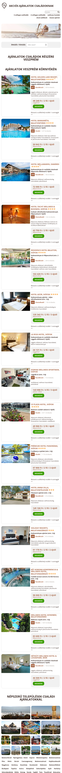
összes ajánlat (54, 18)
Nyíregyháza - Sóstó (20, 758)
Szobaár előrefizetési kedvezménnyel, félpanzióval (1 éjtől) (44, 213)
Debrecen (43, 765)
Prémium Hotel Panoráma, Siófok (44, 447)
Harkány (57, 769)
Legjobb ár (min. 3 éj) (38, 375)
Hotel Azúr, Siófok (44, 294)
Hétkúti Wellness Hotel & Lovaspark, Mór (44, 657)
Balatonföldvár (54, 765)
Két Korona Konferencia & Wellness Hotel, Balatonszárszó (44, 571)
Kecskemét (34, 765)
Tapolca (14, 769)
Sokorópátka (41, 769)
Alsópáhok (30, 769)
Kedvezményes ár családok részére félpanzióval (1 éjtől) (43, 127)
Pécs (3, 761)
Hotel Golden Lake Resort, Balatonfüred (44, 78)
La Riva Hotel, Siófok (41, 334)
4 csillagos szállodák (38, 15)
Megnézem (38, 106)
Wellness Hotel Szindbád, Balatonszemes (44, 616)
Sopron (32, 758)
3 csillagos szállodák (21, 15)
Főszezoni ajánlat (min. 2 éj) (41, 493)
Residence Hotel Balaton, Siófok (44, 251)
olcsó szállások (41, 18)
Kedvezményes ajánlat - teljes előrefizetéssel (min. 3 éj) (42, 298)
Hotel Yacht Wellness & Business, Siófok (43, 207)
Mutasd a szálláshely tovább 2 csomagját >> (45, 243)
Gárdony (14, 765)
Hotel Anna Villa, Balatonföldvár (42, 488)
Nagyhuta (5, 765)
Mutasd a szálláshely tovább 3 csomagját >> (45, 608)
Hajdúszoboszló (54, 761)
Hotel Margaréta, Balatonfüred (42, 121)
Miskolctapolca (41, 758)
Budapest (5, 769)
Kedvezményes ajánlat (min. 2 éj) (43, 533)
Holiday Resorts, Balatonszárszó (42, 529)
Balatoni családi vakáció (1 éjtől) (43, 410)
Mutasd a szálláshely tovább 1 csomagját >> (45, 113)
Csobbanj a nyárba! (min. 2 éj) (42, 451)
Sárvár (16, 761)
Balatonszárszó (40, 761)
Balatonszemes (54, 758)
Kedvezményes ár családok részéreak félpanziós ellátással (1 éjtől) (44, 170)
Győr (50, 769)
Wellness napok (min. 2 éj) (40, 620)
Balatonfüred (7, 758)
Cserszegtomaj (27, 761)
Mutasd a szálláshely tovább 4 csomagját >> (45, 480)
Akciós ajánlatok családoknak (31, 6)
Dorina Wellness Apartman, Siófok (45, 371)
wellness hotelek (54, 15)
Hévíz (10, 761)
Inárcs (21, 769)
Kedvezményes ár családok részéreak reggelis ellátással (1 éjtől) (44, 83)
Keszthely (23, 765)
